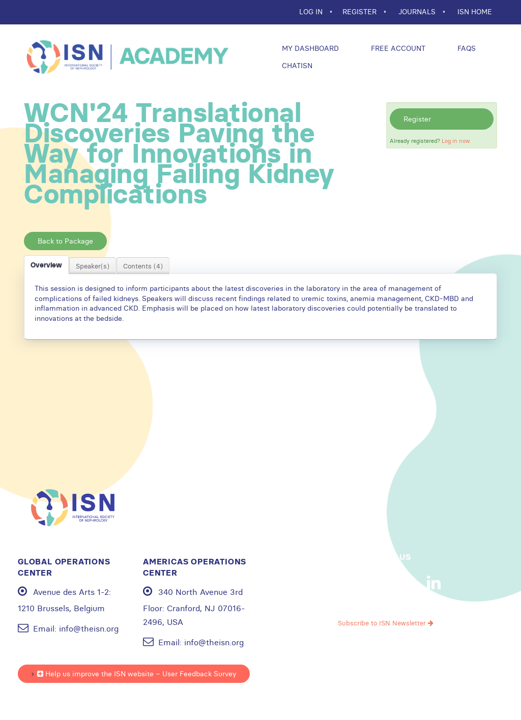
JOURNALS (418, 11)
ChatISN (296, 65)
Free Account (397, 48)
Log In (312, 11)
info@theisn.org (89, 628)
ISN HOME (474, 11)
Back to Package (65, 241)
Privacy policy (330, 684)
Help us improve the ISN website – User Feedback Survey (136, 673)
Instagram (402, 582)
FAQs (465, 48)
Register (417, 119)
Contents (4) (143, 266)
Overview (46, 264)
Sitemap (447, 684)
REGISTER (360, 11)
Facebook (338, 582)
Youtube (370, 582)
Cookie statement (394, 684)
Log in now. (456, 140)
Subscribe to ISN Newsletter (385, 623)
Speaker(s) (92, 266)
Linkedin (434, 582)
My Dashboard (309, 48)
